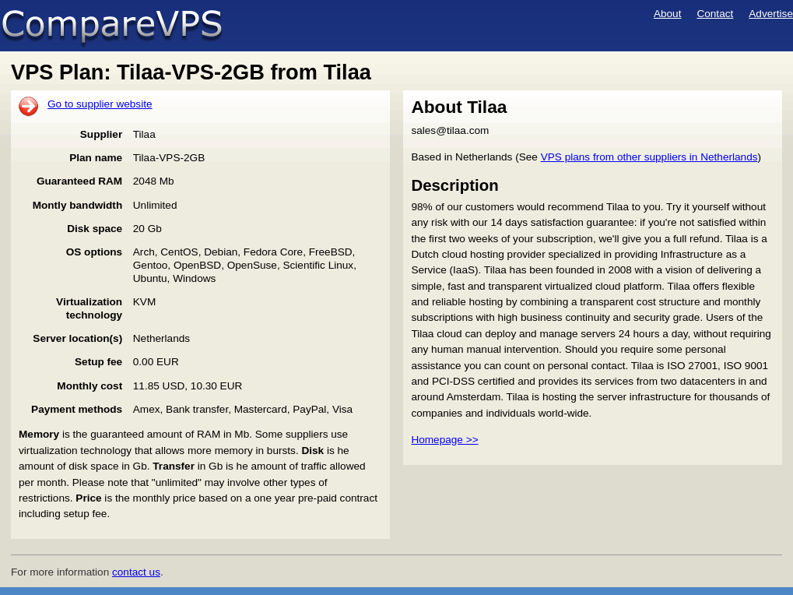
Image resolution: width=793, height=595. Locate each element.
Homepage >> (444, 439)
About (668, 13)
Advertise (771, 13)
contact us (136, 572)
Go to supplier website (100, 104)
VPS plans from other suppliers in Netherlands (649, 157)
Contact (715, 13)
